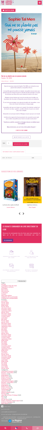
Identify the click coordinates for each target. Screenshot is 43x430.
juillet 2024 (4, 305)
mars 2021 (4, 332)
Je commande (8, 240)
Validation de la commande (9, 297)
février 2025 (5, 302)
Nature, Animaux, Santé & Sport (10, 400)
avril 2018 (4, 365)
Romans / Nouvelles (7, 372)
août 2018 (4, 360)
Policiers (4, 374)
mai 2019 (4, 351)
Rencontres (4, 290)
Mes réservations (6, 295)
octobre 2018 (5, 358)
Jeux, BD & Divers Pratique (9, 395)
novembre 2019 (6, 346)
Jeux (2, 398)
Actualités (4, 288)
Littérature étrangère (7, 381)
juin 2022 (4, 319)
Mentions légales (10, 418)
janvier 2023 (5, 312)
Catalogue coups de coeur (9, 285)
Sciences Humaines (7, 402)
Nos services (5, 291)
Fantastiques (5, 379)
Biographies (5, 375)
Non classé (4, 403)
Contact (3, 294)
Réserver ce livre (21, 144)
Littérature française (7, 371)
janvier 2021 (5, 333)
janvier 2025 (5, 304)
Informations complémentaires (13, 151)
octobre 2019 (5, 347)
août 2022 (4, 318)
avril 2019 (4, 353)
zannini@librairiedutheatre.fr (9, 412)
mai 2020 (4, 343)
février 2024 (5, 306)
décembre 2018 (6, 356)
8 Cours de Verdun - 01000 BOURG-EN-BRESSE (14, 414)
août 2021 (4, 327)
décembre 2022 (6, 313)
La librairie (4, 292)
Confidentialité (21, 418)
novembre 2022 (6, 315)
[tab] (13, 152)
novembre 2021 (6, 325)
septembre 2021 (6, 326)
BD (2, 396)
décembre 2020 (6, 334)
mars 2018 (4, 367)
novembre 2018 (6, 357)
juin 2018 (4, 363)
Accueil (3, 284)
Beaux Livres (5, 377)
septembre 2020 (6, 339)
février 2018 (5, 368)
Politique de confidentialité (9, 298)
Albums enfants (6, 392)
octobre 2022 (5, 316)
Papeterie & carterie (7, 287)
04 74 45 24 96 (5, 409)
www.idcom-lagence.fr (24, 417)
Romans (3, 393)
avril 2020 (4, 344)
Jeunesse (4, 391)
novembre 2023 (6, 309)
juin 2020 (4, 342)
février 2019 (5, 354)
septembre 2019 (6, 349)
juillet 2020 (4, 340)
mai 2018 (4, 364)
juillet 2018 (4, 361)
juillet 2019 (4, 350)
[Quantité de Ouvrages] (9, 143)
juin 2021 (4, 329)
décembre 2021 (6, 323)
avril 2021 (4, 330)
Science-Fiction (6, 378)
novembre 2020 (6, 336)
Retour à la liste (21, 137)
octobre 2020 (5, 337)
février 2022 (5, 320)
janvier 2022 (5, 322)
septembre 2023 (6, 311)
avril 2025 (4, 301)
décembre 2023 (6, 308)
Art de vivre (4, 399)
